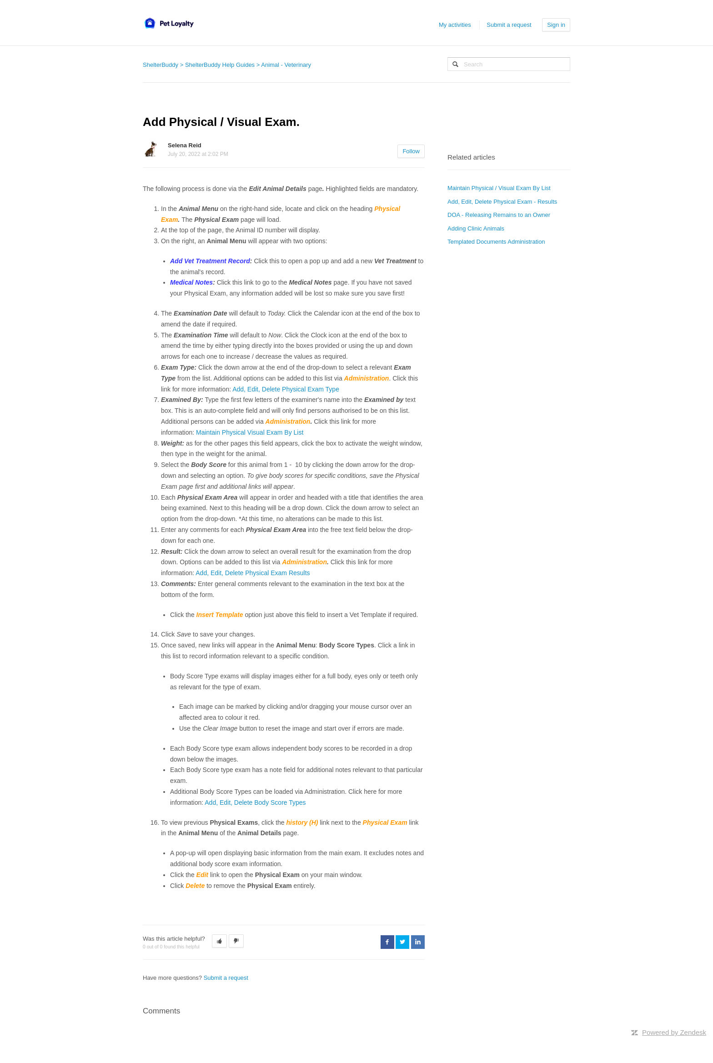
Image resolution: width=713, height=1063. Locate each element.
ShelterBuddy (160, 64)
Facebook (387, 942)
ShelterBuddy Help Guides (220, 64)
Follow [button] (411, 151)
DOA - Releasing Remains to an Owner (498, 214)
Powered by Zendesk (674, 1032)
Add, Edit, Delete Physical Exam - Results (502, 201)
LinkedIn (418, 942)
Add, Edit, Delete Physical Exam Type (285, 389)
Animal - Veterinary (286, 64)
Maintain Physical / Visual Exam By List (499, 188)
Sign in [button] (556, 24)
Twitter (402, 942)
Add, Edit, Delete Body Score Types (255, 802)
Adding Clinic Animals (475, 228)
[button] (219, 941)
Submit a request (509, 24)
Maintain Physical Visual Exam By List (249, 432)
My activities (455, 24)
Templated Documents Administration (496, 241)
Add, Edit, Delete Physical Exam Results (253, 573)
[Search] (508, 64)
